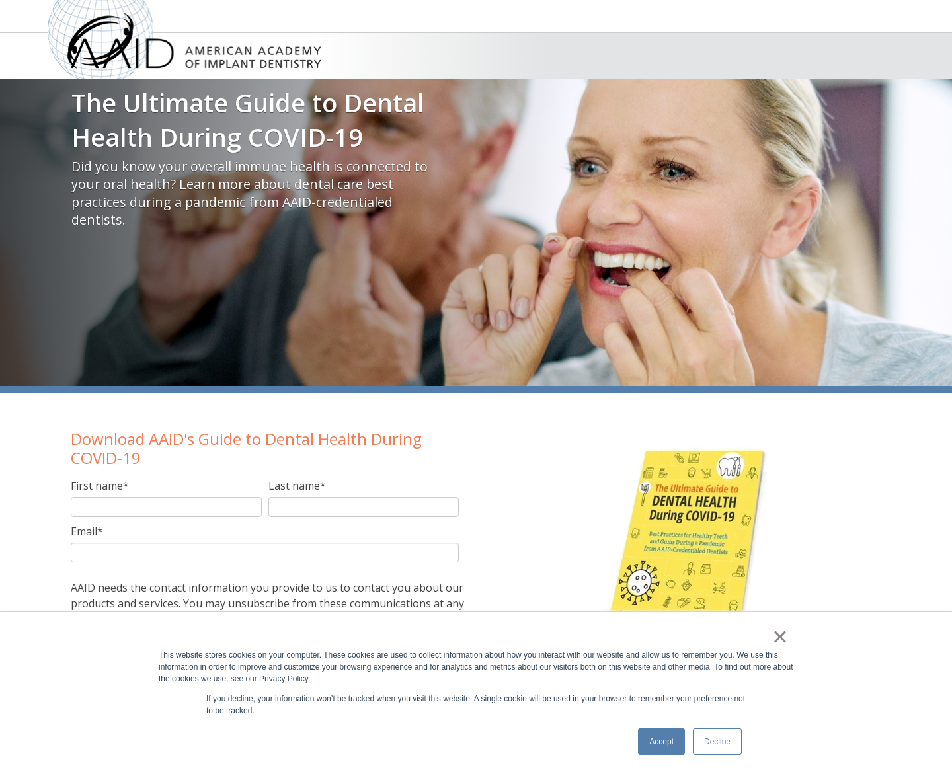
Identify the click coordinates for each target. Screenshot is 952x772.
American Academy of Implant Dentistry (184, 39)
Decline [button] (717, 741)
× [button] (779, 636)
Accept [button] (661, 741)
